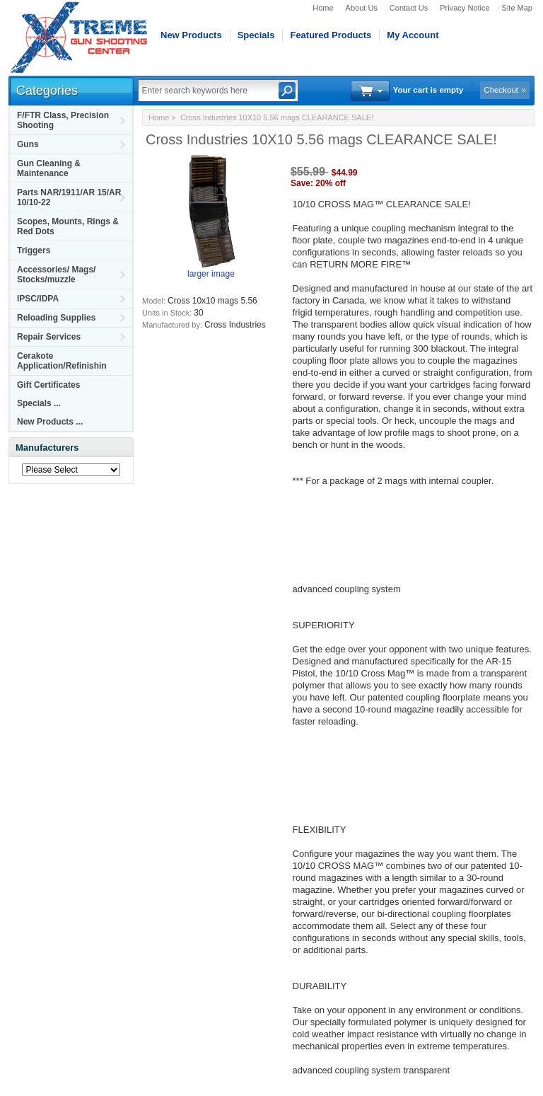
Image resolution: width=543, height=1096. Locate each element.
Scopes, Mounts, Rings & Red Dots (68, 226)
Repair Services (49, 337)
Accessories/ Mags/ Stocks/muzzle (56, 274)
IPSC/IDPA (38, 299)
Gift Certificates (48, 385)
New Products (191, 35)
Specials (256, 35)
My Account (412, 35)
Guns (28, 144)
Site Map (517, 8)
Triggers (33, 250)
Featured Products (330, 35)
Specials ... (39, 403)
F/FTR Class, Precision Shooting (63, 120)
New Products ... (50, 422)
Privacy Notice (464, 8)
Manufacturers (47, 447)
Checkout (501, 90)
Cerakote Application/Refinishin (62, 361)
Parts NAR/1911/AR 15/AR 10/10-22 (69, 197)
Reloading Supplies (56, 318)
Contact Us (409, 8)
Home (323, 8)
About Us (362, 8)
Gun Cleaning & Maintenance (49, 168)
